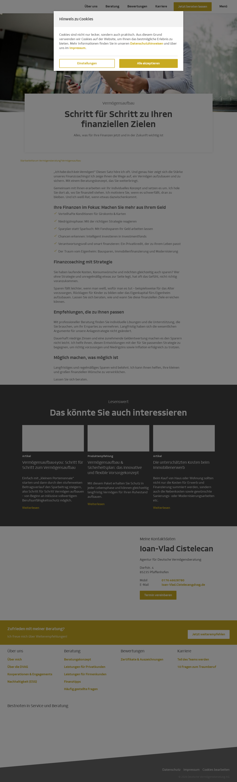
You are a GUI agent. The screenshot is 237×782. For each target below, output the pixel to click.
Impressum (77, 48)
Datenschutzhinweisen (146, 43)
